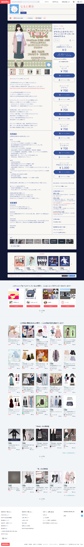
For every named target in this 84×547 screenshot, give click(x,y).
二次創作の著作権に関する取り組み (9, 531)
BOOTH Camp (4, 534)
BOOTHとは (55, 1)
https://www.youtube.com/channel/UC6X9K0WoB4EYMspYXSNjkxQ (27, 88)
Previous (9, 46)
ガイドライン (45, 544)
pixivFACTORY (56, 213)
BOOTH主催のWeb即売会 (28, 528)
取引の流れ (57, 219)
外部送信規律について (63, 544)
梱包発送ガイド (4, 525)
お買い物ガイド (25, 517)
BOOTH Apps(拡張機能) (6, 517)
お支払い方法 (58, 222)
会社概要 (26, 544)
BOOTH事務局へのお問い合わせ (50, 523)
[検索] (38, 2)
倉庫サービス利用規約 (37, 544)
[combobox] (25, 2)
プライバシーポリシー (58, 229)
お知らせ (45, 514)
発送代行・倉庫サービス (6, 523)
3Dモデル (56, 26)
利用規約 (30, 544)
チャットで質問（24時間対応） (50, 520)
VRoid (61, 26)
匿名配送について (5, 520)
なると (22, 10)
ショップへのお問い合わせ (59, 232)
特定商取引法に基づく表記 (59, 227)
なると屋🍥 (42, 253)
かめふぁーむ (34, 302)
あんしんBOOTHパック (57, 203)
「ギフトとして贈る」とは (61, 186)
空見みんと (16, 302)
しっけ (67, 302)
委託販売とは (4, 528)
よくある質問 (46, 517)
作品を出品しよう (66, 1)
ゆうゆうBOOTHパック (67, 203)
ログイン (47, 1)
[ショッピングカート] (74, 2)
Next (51, 46)
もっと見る (42, 312)
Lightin (49, 302)
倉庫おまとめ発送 (26, 525)
